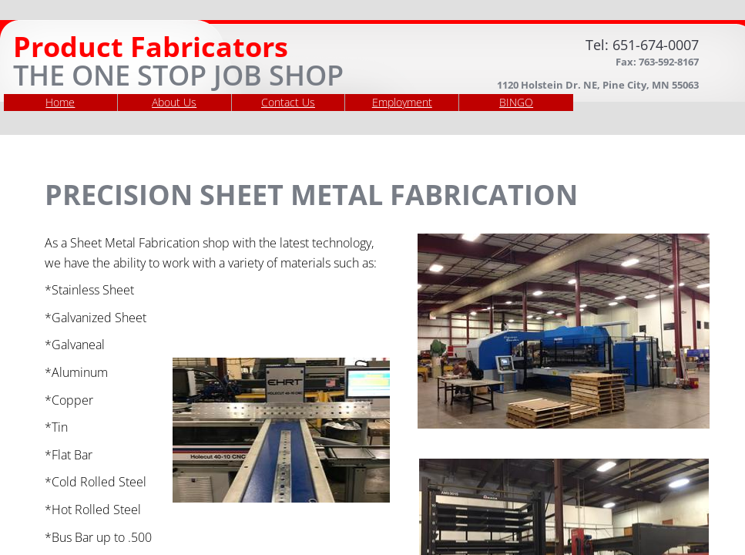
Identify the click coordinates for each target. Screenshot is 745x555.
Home (60, 102)
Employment (402, 102)
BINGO (516, 102)
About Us (174, 102)
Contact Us (288, 102)
